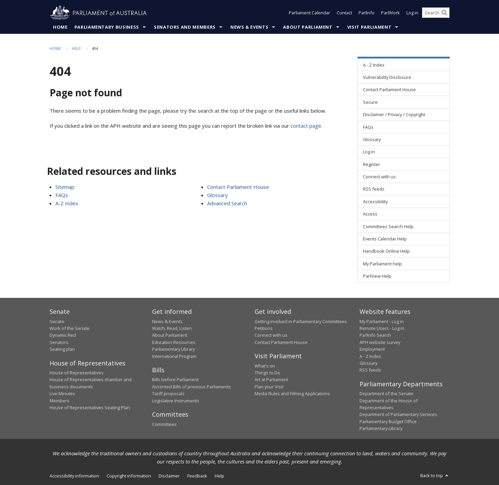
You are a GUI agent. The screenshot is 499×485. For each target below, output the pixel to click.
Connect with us (271, 335)
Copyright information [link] (129, 476)
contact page (306, 125)
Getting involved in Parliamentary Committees (301, 321)
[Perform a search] (444, 13)
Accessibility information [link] (74, 476)
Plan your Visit (269, 387)
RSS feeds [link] (374, 189)
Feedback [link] (197, 476)
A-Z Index (66, 203)
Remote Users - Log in (382, 328)
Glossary (217, 195)
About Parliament (307, 27)
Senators (59, 342)
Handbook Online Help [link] (386, 251)
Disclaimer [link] (169, 476)
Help (76, 48)
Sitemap (65, 186)
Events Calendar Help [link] (385, 239)
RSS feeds (370, 370)
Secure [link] (370, 102)
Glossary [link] (372, 139)
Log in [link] (369, 152)
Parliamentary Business (107, 27)
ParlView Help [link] (377, 276)
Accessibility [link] (375, 201)
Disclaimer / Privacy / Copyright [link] (394, 115)
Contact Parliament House (238, 186)
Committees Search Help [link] (388, 226)
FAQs (61, 195)
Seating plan (62, 349)
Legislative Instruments (175, 401)
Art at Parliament (271, 380)
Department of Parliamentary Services (398, 415)
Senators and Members (185, 27)
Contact (344, 13)
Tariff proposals (168, 394)
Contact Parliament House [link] (389, 90)
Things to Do (267, 373)
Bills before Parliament (175, 380)
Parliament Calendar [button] (309, 13)
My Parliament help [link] (382, 264)
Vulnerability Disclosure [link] (387, 77)
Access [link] (370, 214)
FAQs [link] (368, 127)
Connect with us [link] (379, 177)
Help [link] (219, 476)
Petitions (264, 328)
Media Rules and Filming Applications (292, 394)
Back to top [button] (434, 475)
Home (60, 27)
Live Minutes (62, 394)
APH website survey (380, 342)
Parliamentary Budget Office (388, 421)
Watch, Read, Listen (172, 328)
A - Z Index (370, 356)
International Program (174, 356)
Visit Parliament (369, 27)
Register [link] (371, 164)
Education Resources (173, 342)
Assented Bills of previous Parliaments (191, 387)
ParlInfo (367, 13)
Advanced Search (227, 203)
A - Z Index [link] (374, 65)
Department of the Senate (386, 394)
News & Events (249, 27)
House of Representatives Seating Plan (90, 407)
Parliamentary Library (173, 349)
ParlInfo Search (375, 335)
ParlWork (390, 13)
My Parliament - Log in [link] (382, 321)
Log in (412, 13)
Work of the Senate (70, 328)
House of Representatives (77, 373)
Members (59, 401)
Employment (372, 349)
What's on (265, 366)
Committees (164, 424)
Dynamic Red (63, 335)
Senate (57, 321)
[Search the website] (435, 13)
